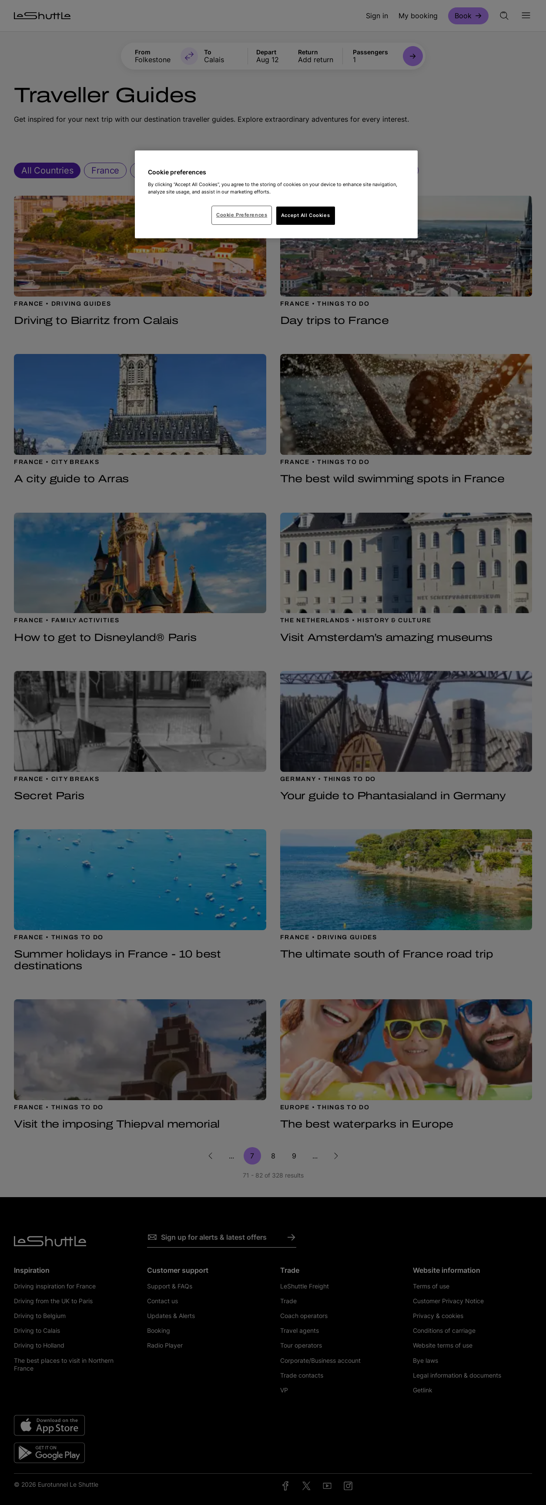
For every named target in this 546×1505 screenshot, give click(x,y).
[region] (276, 194)
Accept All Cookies (305, 215)
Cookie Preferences (241, 215)
